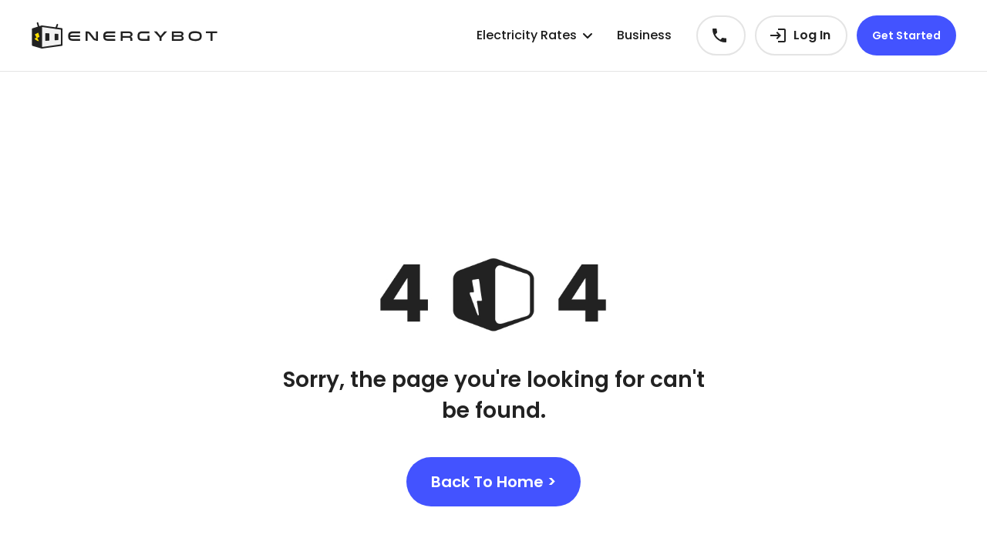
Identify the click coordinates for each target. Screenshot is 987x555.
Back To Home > (493, 482)
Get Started (906, 35)
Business (644, 35)
